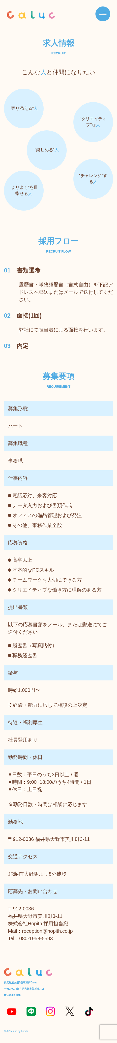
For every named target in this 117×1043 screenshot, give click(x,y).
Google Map (13, 995)
